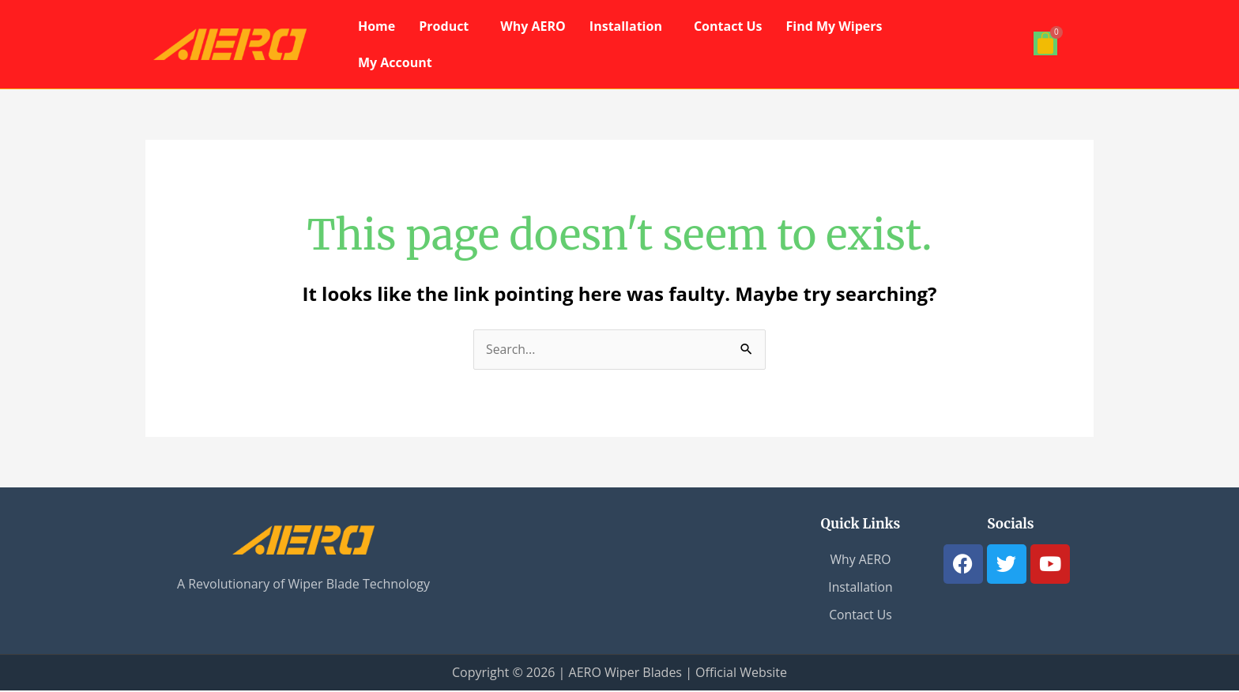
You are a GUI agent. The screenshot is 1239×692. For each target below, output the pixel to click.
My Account (395, 62)
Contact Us (728, 26)
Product (444, 26)
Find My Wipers (834, 26)
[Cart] (1045, 43)
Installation (625, 26)
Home (376, 26)
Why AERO (533, 26)
